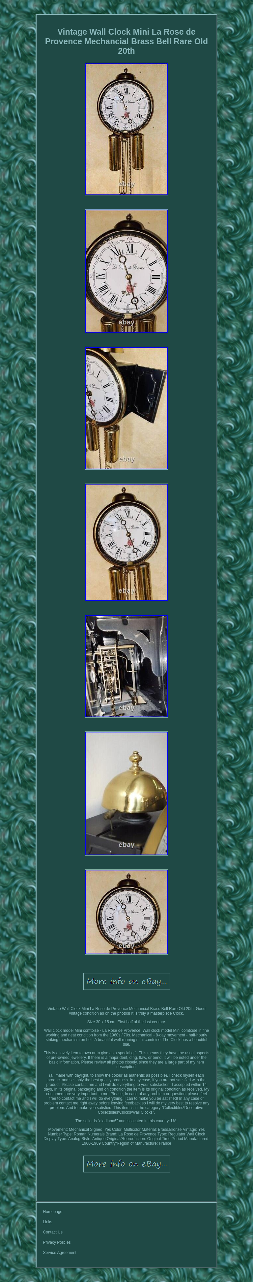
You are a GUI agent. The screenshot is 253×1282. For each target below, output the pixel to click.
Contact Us (53, 1232)
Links (47, 1222)
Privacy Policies (57, 1242)
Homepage (53, 1211)
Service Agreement (59, 1252)
